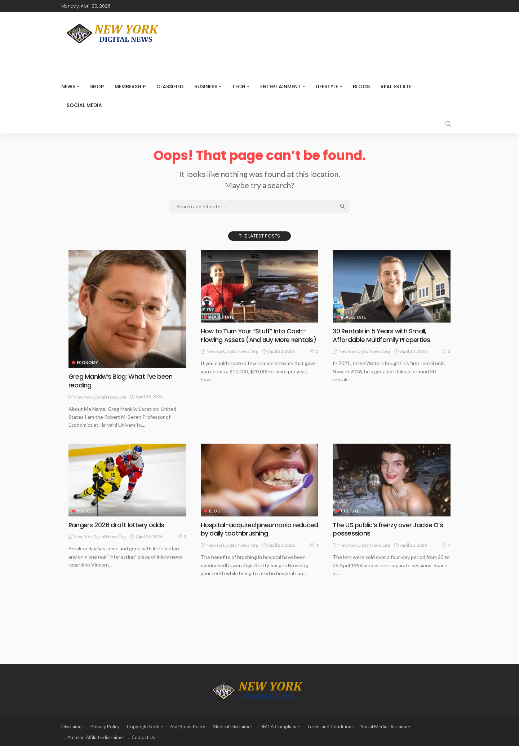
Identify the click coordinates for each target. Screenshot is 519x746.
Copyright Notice (145, 726)
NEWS (68, 86)
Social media (84, 105)
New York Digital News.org (100, 396)
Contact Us (143, 737)
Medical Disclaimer (232, 726)
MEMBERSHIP (130, 86)
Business (205, 86)
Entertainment (280, 86)
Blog (215, 510)
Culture (350, 510)
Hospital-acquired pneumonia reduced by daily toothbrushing (259, 528)
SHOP (97, 86)
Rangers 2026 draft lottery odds (116, 524)
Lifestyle (327, 86)
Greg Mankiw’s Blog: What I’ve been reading (120, 380)
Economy (87, 362)
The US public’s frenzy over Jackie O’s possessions (388, 528)
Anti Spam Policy (187, 726)
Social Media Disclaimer (386, 726)
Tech (238, 86)
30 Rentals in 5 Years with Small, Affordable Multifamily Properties (381, 335)
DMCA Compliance (280, 726)
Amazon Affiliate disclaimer (95, 737)
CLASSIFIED (169, 86)
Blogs (361, 86)
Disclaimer (72, 726)
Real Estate (396, 86)
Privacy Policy (105, 726)
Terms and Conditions (330, 726)
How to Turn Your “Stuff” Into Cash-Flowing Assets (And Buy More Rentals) (259, 335)
